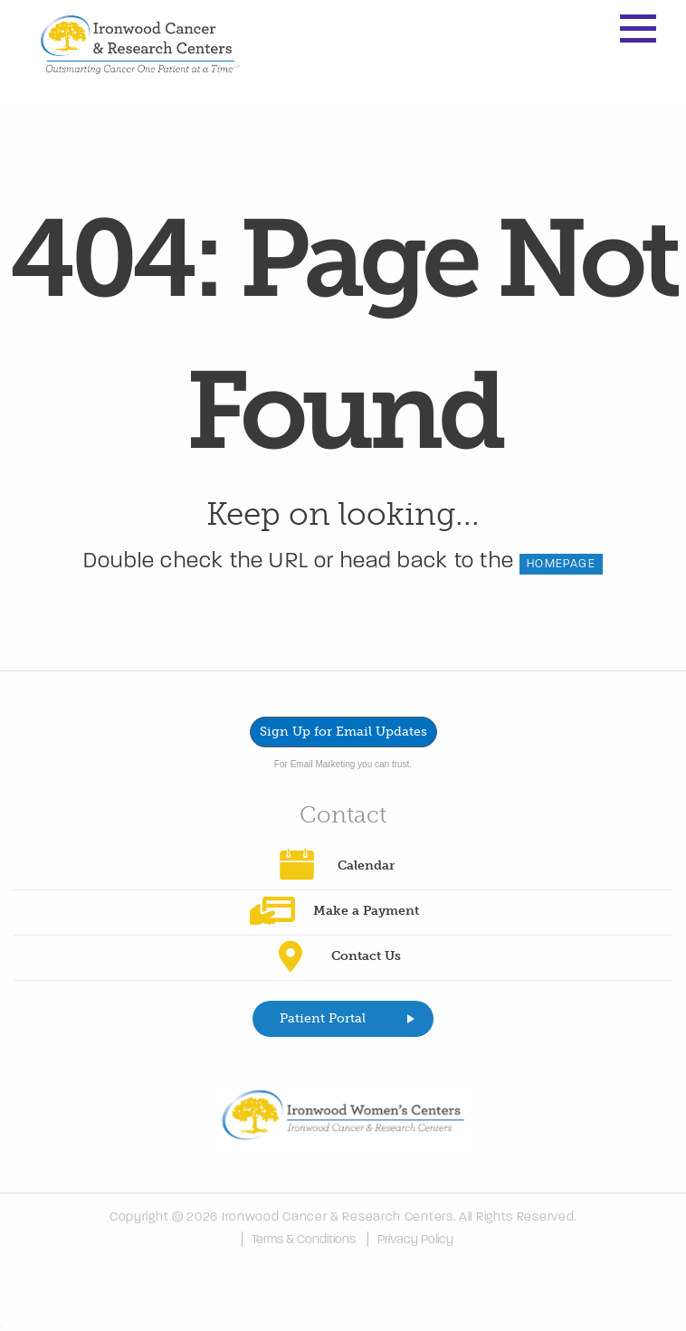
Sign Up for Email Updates (343, 731)
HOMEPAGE (561, 563)
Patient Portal (323, 1018)
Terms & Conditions (304, 1239)
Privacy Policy (415, 1239)
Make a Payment (366, 910)
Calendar (366, 865)
